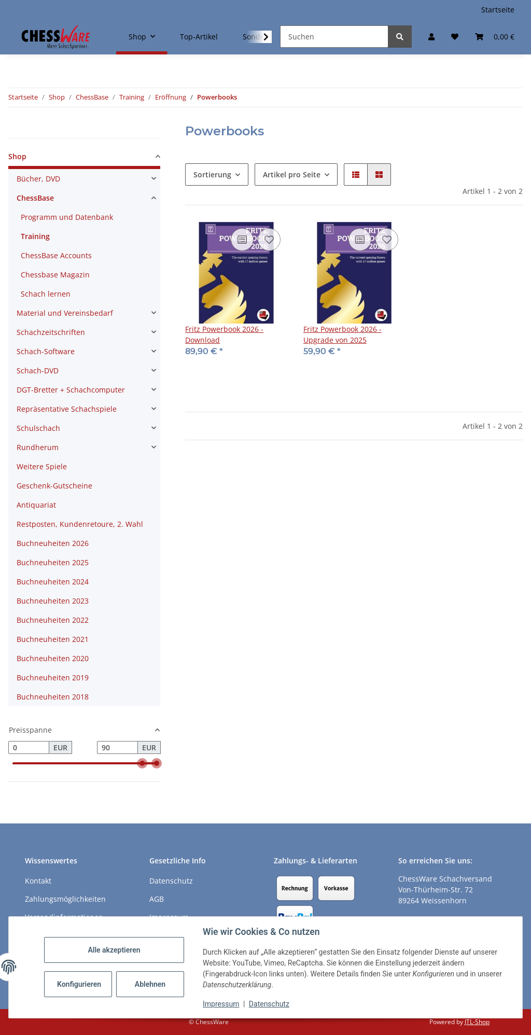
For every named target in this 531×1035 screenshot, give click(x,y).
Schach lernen (46, 294)
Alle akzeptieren (114, 950)
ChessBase (35, 198)
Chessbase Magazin (55, 274)
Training (35, 236)
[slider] (142, 763)
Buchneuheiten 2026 (53, 543)
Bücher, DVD (38, 179)
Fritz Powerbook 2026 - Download (224, 334)
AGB (156, 899)
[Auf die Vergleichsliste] (242, 239)
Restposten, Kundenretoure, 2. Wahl (80, 524)
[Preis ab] (28, 747)
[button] (431, 36)
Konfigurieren (79, 984)
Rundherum (38, 447)
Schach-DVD (38, 370)
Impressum (221, 1004)
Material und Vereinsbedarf (65, 313)
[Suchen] (334, 36)
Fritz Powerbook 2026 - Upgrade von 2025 (342, 334)
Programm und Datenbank (67, 217)
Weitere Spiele (42, 466)
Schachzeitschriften (51, 332)
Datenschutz (269, 1004)
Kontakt (38, 881)
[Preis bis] (117, 747)
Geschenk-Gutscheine (54, 486)
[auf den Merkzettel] (269, 239)
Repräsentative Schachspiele (67, 409)
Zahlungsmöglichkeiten (65, 899)
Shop (17, 156)
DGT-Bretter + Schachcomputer (71, 390)
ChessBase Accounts (56, 255)
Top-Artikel (199, 36)
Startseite (497, 10)
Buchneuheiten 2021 (53, 639)
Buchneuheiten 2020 (53, 658)
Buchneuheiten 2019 (53, 677)
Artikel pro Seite (291, 174)
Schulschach (38, 428)
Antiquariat (36, 505)
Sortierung (212, 174)
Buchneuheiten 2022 (53, 620)
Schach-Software (46, 351)
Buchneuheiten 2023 (53, 601)
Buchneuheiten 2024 (53, 581)
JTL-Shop (477, 1021)
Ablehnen (150, 984)
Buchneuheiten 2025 (53, 562)
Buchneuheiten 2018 (53, 697)
